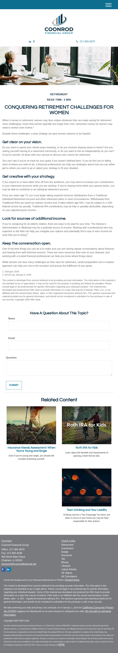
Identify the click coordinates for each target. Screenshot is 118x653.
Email (11, 338)
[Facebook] (34, 42)
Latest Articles (69, 569)
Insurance (66, 555)
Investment (67, 548)
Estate (64, 552)
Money (65, 562)
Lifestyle (65, 566)
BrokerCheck (72, 580)
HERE (61, 644)
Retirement (67, 545)
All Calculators (69, 576)
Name (11, 318)
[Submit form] (14, 385)
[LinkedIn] (30, 42)
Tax (63, 558)
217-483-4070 (85, 41)
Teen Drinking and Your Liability (87, 510)
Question (11, 357)
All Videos (66, 573)
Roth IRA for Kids (87, 447)
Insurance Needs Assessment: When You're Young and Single (31, 449)
